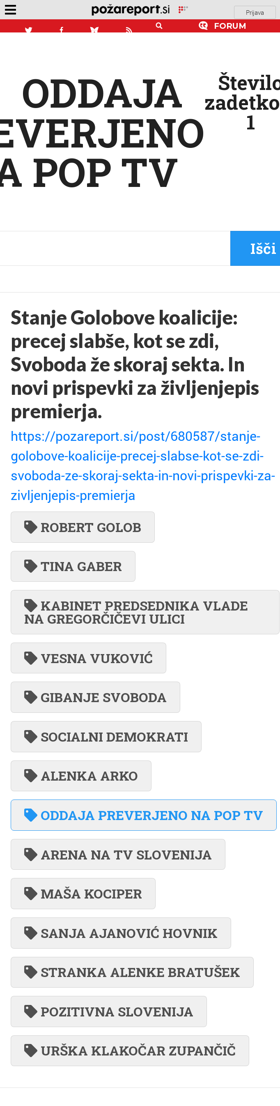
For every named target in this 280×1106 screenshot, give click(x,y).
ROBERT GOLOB (82, 527)
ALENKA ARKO (81, 775)
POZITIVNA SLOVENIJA (108, 1011)
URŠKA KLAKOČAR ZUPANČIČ (130, 1050)
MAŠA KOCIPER (83, 893)
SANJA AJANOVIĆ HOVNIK (121, 933)
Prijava (255, 12)
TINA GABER (73, 566)
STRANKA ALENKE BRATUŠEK (132, 972)
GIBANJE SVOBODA (95, 697)
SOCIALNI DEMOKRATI (106, 736)
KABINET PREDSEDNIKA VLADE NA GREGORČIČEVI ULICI (136, 612)
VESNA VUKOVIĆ (88, 658)
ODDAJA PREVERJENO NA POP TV (143, 815)
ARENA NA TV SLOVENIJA (118, 854)
